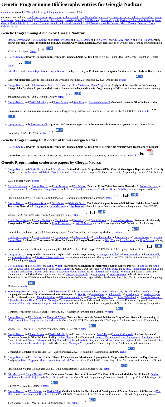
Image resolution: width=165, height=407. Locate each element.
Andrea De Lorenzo (109, 23)
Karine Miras (54, 391)
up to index (7, 12)
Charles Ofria (51, 377)
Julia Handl (24, 268)
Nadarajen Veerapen (120, 271)
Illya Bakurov (77, 206)
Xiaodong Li (41, 268)
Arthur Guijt (123, 340)
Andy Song (99, 274)
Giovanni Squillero (75, 189)
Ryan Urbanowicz (61, 223)
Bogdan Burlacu (132, 254)
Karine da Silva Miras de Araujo (137, 20)
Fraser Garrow (60, 102)
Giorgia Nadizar (39, 39)
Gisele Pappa (28, 360)
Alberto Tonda (97, 189)
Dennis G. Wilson (119, 189)
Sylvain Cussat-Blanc (142, 17)
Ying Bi (155, 268)
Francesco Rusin (146, 23)
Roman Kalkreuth (149, 186)
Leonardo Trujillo (38, 343)
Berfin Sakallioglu (19, 23)
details (33, 51)
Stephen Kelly (152, 254)
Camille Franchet (89, 17)
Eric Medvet (56, 20)
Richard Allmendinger (134, 268)
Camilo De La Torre (37, 17)
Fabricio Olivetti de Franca (50, 257)
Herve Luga (105, 17)
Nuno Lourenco (129, 337)
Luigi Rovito (91, 23)
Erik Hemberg (92, 20)
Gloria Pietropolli (24, 20)
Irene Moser (106, 340)
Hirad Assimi (98, 271)
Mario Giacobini (16, 320)
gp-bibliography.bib (54, 12)
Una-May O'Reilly (74, 20)
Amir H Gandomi (33, 271)
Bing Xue (40, 206)
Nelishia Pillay (87, 340)
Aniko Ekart (97, 294)
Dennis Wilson (98, 220)
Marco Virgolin (128, 23)
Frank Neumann (118, 274)
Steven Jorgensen (17, 39)
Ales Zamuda (148, 337)
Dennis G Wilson (121, 17)
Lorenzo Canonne (40, 23)
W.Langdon (31, 12)
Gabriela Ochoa (9, 26)
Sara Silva (55, 23)
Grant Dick (13, 271)
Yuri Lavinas (55, 17)
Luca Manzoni (41, 20)
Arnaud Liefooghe (36, 340)
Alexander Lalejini (21, 257)
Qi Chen (74, 172)
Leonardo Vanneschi (72, 23)
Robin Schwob (70, 17)
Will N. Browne (84, 223)
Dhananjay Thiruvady (77, 274)
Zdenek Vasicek (70, 360)
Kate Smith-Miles (109, 268)
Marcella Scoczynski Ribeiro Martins (66, 271)
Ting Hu (144, 265)
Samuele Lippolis (110, 20)
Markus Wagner (61, 268)
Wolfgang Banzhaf (109, 254)
